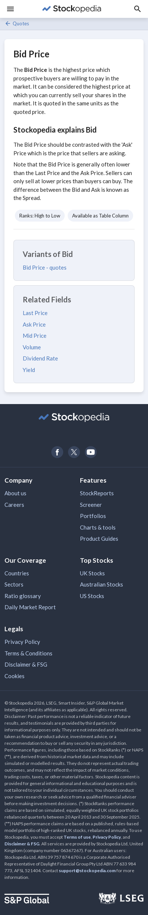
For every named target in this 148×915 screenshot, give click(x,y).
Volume (32, 347)
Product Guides (99, 538)
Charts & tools (98, 527)
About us (15, 493)
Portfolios (93, 515)
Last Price (35, 312)
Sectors (13, 584)
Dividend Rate (40, 358)
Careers (14, 504)
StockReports (97, 493)
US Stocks (92, 595)
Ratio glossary (22, 595)
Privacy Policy (22, 641)
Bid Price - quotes (45, 267)
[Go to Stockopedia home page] (72, 9)
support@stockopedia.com (87, 870)
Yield (29, 369)
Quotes (16, 23)
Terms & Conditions (28, 653)
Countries (16, 573)
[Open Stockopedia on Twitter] (74, 452)
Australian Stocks (101, 584)
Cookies (14, 676)
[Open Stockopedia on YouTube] (91, 452)
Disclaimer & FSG (25, 664)
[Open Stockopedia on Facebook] (57, 452)
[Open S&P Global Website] (26, 899)
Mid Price (34, 335)
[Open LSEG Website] (121, 899)
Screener (91, 504)
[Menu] (10, 9)
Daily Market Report (30, 607)
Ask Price (34, 324)
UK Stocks (92, 573)
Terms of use (77, 837)
